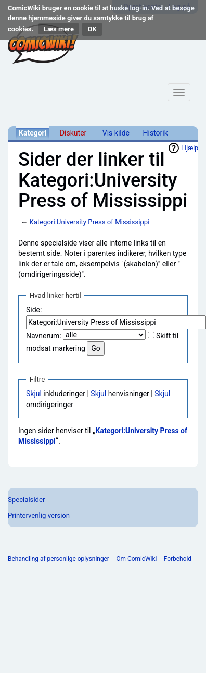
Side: (34, 309)
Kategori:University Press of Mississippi (89, 222)
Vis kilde (116, 133)
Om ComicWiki (136, 558)
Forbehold (177, 558)
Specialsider (26, 500)
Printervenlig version (39, 515)
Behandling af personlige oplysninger (58, 558)
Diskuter (73, 133)
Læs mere (59, 29)
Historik (155, 133)
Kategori (32, 133)
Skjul (34, 393)
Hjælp (190, 148)
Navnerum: (43, 336)
